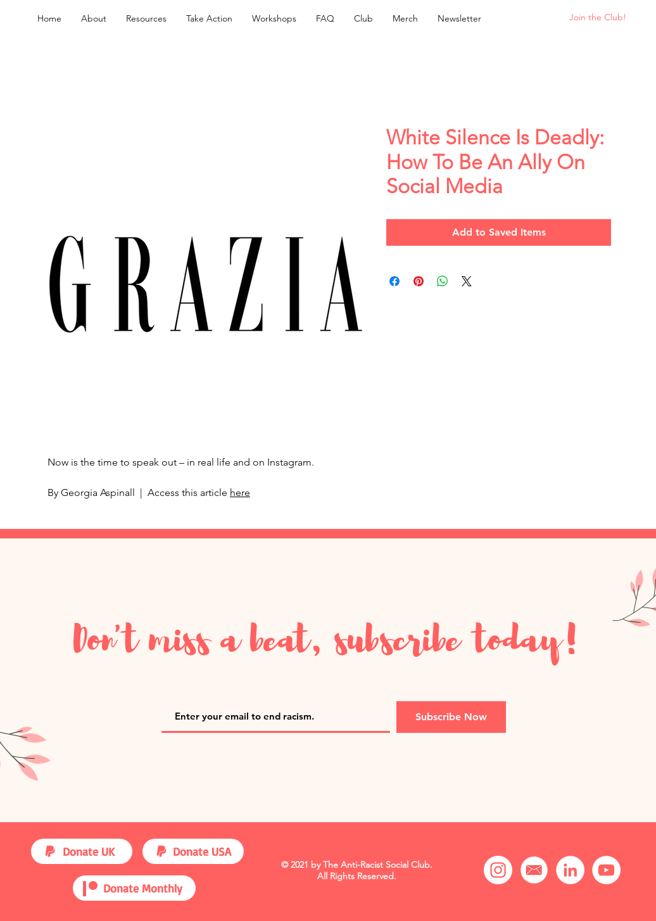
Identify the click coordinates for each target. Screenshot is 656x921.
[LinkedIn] (570, 870)
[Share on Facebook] (394, 281)
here (240, 492)
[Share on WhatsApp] (442, 281)
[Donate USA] (206, 851)
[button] (146, 18)
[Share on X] (466, 281)
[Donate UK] (96, 851)
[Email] (534, 870)
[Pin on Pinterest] (418, 281)
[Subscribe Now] (451, 717)
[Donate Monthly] (146, 888)
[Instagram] (498, 870)
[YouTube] (606, 870)
